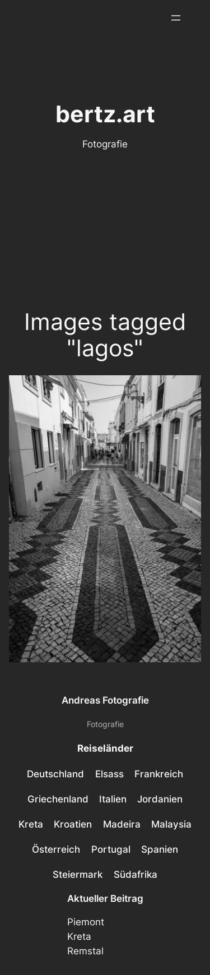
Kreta (79, 936)
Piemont (85, 922)
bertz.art (105, 114)
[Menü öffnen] (176, 18)
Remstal (85, 951)
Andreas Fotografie (105, 700)
